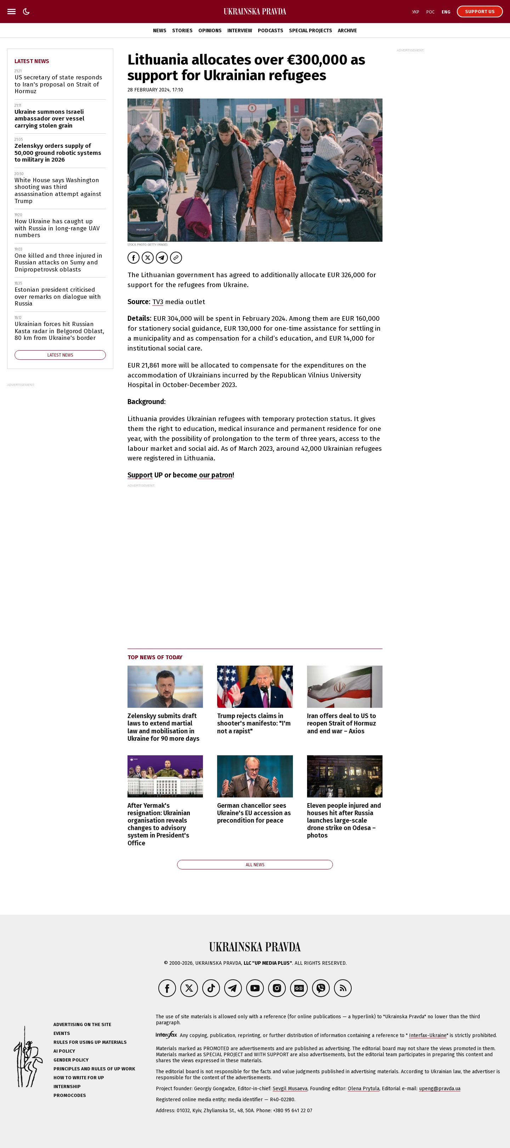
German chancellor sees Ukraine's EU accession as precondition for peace (254, 813)
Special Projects (310, 31)
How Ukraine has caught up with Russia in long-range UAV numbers (57, 228)
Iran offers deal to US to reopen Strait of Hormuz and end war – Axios (341, 723)
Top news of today (155, 657)
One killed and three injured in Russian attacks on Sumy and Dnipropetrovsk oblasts (58, 262)
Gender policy (71, 1060)
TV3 (157, 302)
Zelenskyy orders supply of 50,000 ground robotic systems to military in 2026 (58, 152)
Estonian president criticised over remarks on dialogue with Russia (58, 296)
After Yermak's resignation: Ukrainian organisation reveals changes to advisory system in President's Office (159, 824)
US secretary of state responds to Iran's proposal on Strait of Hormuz (58, 84)
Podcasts (270, 31)
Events (61, 1033)
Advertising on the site (82, 1024)
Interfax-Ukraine (428, 1035)
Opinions (210, 31)
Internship (67, 1086)
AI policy (64, 1051)
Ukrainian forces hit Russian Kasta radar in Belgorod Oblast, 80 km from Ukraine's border (59, 331)
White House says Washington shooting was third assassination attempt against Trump (58, 191)
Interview (239, 31)
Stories (182, 31)
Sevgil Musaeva (290, 1089)
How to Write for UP (78, 1077)
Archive (347, 31)
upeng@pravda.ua (439, 1089)
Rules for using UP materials (90, 1042)
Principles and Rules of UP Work (94, 1068)
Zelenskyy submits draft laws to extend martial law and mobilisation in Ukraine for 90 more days (163, 727)
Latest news (32, 61)
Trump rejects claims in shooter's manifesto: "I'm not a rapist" (254, 723)
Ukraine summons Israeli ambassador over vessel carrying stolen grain (49, 118)
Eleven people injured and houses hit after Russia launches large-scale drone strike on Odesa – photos (344, 820)
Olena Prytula (363, 1089)
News (159, 31)
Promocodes (69, 1095)
